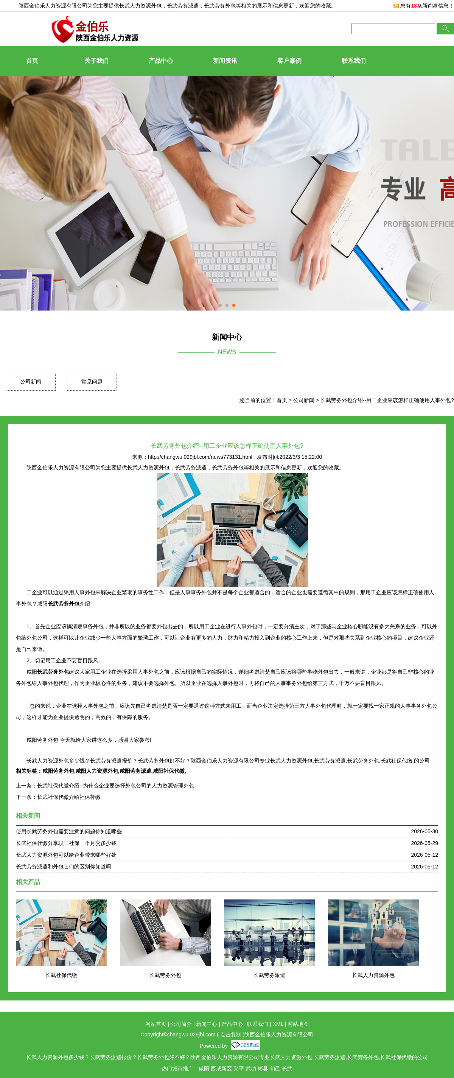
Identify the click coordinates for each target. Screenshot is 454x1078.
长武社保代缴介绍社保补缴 (69, 797)
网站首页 (155, 1024)
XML (278, 1024)
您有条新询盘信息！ (423, 6)
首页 (32, 60)
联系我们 (354, 60)
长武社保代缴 (61, 975)
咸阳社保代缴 (169, 771)
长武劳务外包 (165, 975)
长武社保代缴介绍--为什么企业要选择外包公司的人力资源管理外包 (115, 786)
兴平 (238, 1069)
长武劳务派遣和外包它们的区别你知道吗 (63, 867)
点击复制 (230, 1034)
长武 (287, 1069)
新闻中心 (206, 1024)
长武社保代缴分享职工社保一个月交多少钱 (66, 843)
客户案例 (289, 60)
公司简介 (181, 1024)
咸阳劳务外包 (58, 771)
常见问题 (92, 382)
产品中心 (161, 60)
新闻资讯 (225, 60)
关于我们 (96, 60)
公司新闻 (30, 382)
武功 (251, 1069)
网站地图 (298, 1024)
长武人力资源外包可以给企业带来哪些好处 (66, 855)
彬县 (263, 1069)
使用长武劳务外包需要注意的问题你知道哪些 (69, 831)
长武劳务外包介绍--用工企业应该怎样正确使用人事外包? (387, 400)
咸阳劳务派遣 (135, 771)
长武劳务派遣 (269, 975)
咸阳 (204, 1069)
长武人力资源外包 (140, 6)
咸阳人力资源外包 (97, 771)
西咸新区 (221, 1069)
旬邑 (275, 1069)
